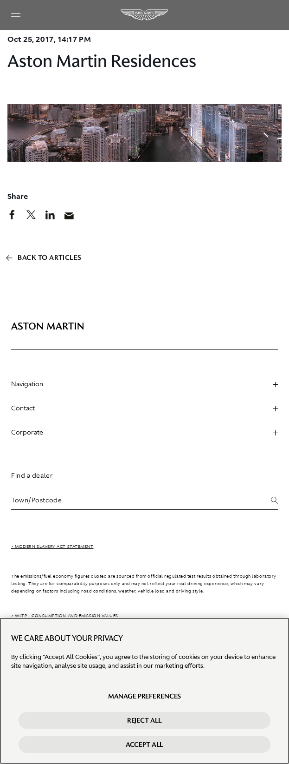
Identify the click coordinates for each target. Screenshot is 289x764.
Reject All (144, 721)
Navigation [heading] (144, 384)
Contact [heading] (144, 408)
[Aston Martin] (145, 15)
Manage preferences (144, 697)
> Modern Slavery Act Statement (52, 546)
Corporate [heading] (144, 432)
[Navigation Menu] (15, 15)
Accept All (145, 745)
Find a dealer (32, 475)
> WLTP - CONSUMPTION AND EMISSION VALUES (64, 616)
